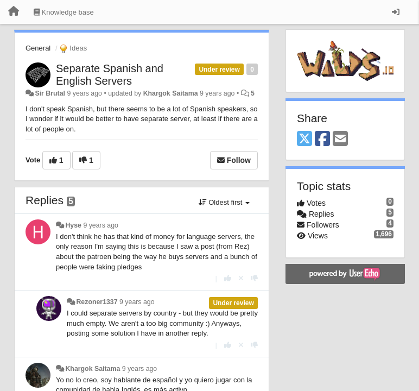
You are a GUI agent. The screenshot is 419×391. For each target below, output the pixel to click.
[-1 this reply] (254, 278)
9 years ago (100, 225)
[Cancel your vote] (241, 278)
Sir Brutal (50, 93)
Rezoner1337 (96, 302)
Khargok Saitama (170, 93)
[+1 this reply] (227, 278)
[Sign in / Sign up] (395, 12)
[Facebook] (322, 139)
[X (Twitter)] (304, 139)
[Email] (340, 139)
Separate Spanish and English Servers (109, 74)
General (38, 48)
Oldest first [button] (224, 202)
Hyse (73, 225)
